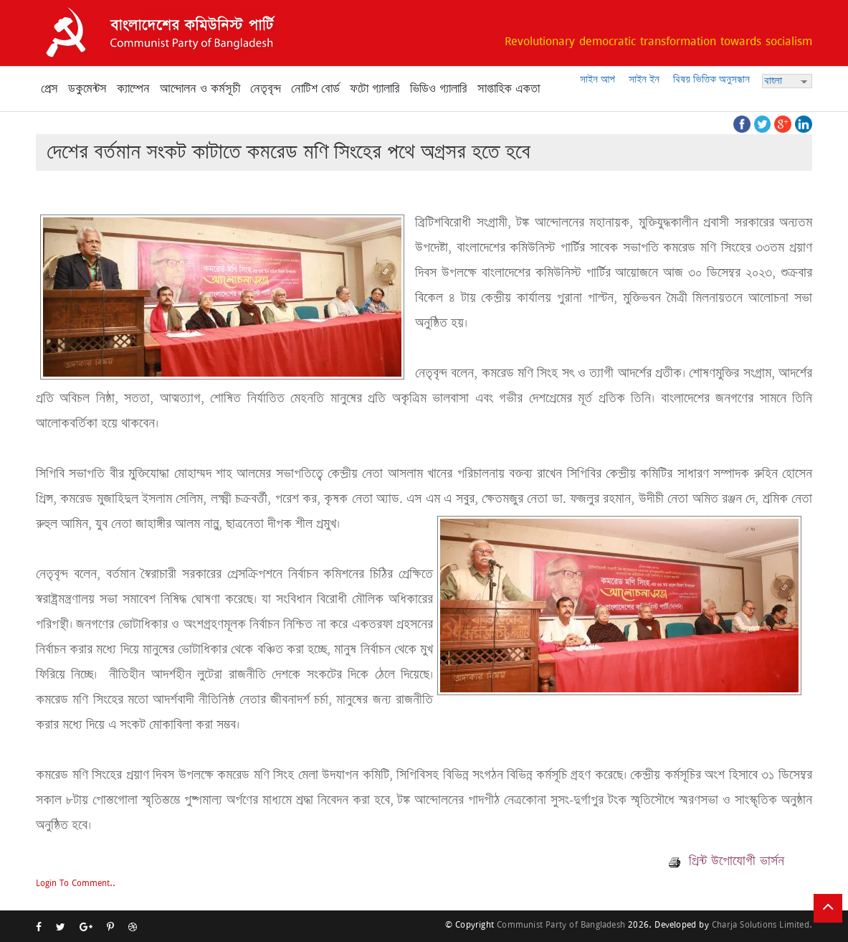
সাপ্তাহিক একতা (508, 89)
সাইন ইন (644, 79)
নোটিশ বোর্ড (315, 89)
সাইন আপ (597, 79)
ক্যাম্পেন (133, 89)
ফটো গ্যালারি (375, 89)
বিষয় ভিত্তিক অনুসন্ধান (711, 79)
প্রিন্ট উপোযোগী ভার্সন (726, 861)
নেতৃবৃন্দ (265, 89)
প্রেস (49, 89)
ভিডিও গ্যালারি (438, 89)
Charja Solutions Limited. (762, 924)
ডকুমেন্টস (87, 89)
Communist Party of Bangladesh (561, 924)
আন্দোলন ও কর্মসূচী (200, 89)
